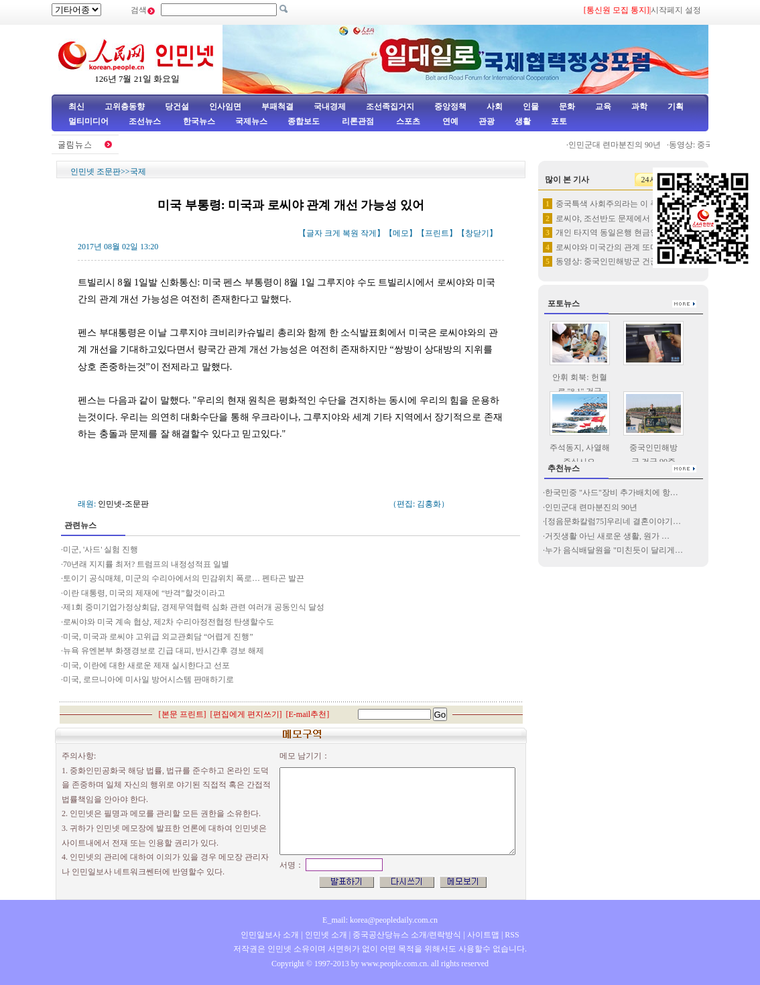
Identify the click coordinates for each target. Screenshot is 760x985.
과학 (639, 106)
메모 (401, 233)
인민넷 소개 (325, 934)
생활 (523, 121)
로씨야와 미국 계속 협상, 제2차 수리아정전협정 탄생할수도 (168, 622)
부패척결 (277, 106)
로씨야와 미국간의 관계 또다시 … (616, 247)
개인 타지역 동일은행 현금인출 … (616, 232)
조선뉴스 (146, 121)
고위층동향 (125, 106)
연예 (449, 121)
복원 (350, 233)
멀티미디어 (88, 121)
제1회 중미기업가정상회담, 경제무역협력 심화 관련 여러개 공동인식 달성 (193, 607)
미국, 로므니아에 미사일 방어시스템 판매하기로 (148, 679)
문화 (567, 106)
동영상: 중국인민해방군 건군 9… (614, 261)
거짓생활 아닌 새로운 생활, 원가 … (607, 536)
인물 (531, 106)
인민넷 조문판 (95, 171)
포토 (559, 121)
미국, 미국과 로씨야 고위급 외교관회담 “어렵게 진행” (158, 636)
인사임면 (225, 106)
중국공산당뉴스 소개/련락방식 (407, 934)
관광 (487, 121)
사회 (495, 106)
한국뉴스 (199, 121)
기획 (676, 106)
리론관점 (358, 121)
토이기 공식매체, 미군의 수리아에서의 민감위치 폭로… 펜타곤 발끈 (183, 578)
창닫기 (477, 233)
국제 (138, 171)
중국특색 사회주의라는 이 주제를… (619, 203)
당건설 (177, 106)
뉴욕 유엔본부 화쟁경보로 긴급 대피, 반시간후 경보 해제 (163, 650)
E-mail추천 (308, 714)
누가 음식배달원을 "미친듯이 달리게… (614, 550)
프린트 (437, 233)
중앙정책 (450, 106)
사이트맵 (483, 934)
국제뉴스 (251, 121)
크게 (332, 233)
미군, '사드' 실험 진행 (100, 549)
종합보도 (304, 121)
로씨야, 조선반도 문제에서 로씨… (616, 218)
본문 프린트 (183, 714)
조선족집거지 (390, 106)
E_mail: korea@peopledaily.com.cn (380, 920)
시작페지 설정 (676, 10)
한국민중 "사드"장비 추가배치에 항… (611, 492)
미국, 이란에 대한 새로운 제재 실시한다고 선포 (146, 665)
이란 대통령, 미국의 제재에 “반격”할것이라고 (144, 593)
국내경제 (330, 106)
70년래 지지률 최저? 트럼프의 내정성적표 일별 (146, 564)
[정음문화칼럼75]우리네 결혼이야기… (613, 521)
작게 (369, 233)
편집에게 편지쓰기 (246, 714)
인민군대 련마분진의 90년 (619, 144)
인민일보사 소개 (270, 934)
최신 (76, 106)
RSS (512, 934)
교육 (603, 106)
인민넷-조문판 (123, 504)
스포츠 (407, 121)
